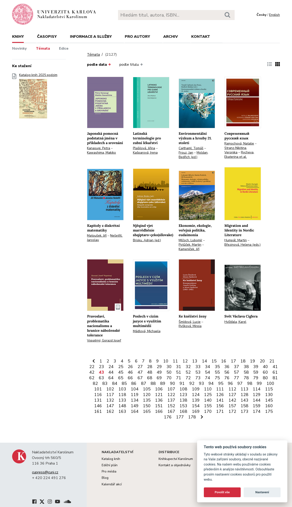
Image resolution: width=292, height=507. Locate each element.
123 (183, 394)
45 (120, 372)
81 (275, 378)
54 (207, 372)
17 (233, 361)
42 (91, 372)
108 (183, 389)
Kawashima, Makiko (101, 152)
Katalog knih (111, 459)
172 (232, 411)
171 (220, 411)
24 (111, 366)
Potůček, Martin (190, 244)
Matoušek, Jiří (97, 235)
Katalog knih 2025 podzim (38, 97)
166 (159, 411)
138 (183, 400)
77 (236, 378)
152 (171, 406)
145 (269, 400)
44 (111, 372)
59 (255, 372)
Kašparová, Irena (145, 152)
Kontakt (200, 36)
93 (201, 383)
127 (232, 394)
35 (217, 366)
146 (98, 406)
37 (236, 366)
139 (196, 400)
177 (180, 417)
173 (244, 411)
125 (208, 394)
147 (110, 406)
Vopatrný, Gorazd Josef (104, 340)
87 (143, 383)
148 (122, 406)
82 (95, 383)
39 (255, 366)
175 (269, 411)
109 (196, 389)
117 (110, 394)
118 (122, 394)
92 (192, 383)
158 (244, 406)
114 (257, 389)
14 (204, 361)
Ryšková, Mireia (190, 326)
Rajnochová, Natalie (239, 143)
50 (169, 372)
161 (98, 411)
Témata (43, 48)
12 (185, 361)
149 (135, 406)
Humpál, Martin (235, 240)
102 (110, 389)
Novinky (19, 48)
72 (188, 378)
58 (246, 372)
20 (262, 361)
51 (178, 372)
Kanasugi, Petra (98, 148)
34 (207, 366)
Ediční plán (110, 465)
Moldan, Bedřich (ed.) (193, 154)
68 (149, 378)
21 (272, 361)
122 (171, 394)
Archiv (170, 36)
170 (208, 411)
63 (101, 378)
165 (147, 411)
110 (208, 389)
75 (217, 378)
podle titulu (131, 64)
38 (246, 366)
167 (171, 411)
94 (211, 383)
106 (159, 389)
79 (255, 378)
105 (147, 389)
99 (259, 383)
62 (91, 378)
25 (120, 366)
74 (207, 378)
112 (232, 389)
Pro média (109, 471)
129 (257, 394)
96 (230, 383)
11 (175, 361)
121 (159, 394)
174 (257, 411)
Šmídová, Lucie (190, 322)
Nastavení (262, 492)
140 (208, 400)
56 (226, 372)
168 (183, 411)
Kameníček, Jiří (189, 249)
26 (130, 366)
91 (182, 383)
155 (208, 406)
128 (244, 394)
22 (91, 366)
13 (194, 361)
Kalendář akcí (112, 484)
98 (249, 383)
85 (124, 383)
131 (98, 400)
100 (270, 383)
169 (196, 411)
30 (169, 366)
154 (196, 406)
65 (120, 378)
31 (178, 366)
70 (169, 378)
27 (140, 366)
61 (275, 372)
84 (114, 383)
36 (226, 366)
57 (236, 372)
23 (101, 366)
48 (149, 372)
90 (172, 383)
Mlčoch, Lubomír (190, 240)
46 (130, 372)
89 (162, 383)
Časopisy (47, 36)
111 (220, 389)
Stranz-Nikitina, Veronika (235, 150)
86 (133, 383)
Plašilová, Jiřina (144, 148)
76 (226, 378)
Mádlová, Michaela (146, 331)
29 (159, 366)
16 (223, 361)
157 (232, 406)
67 (140, 378)
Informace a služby (91, 36)
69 (159, 378)
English (274, 15)
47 (140, 372)
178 (192, 417)
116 (98, 394)
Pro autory (137, 36)
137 (171, 400)
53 (198, 372)
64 (111, 378)
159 (257, 406)
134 (135, 400)
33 (198, 366)
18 (243, 361)
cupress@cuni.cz (45, 472)
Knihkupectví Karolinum (176, 459)
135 (147, 400)
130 (269, 394)
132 (110, 400)
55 (217, 372)
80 (265, 378)
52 (188, 372)
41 (275, 366)
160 (269, 406)
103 (122, 389)
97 (240, 383)
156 (220, 406)
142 (232, 400)
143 (244, 400)
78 (246, 378)
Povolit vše (222, 492)
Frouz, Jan (186, 152)
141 (220, 400)
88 (153, 383)
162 (110, 411)
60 (265, 372)
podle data (99, 64)
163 (122, 411)
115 (269, 389)
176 (168, 417)
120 (147, 394)
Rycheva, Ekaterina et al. (239, 154)
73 (198, 378)
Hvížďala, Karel (235, 322)
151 (159, 406)
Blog (105, 478)
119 (135, 394)
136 (159, 400)
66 (130, 378)
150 (147, 406)
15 (214, 361)
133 (122, 400)
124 (196, 394)
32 (188, 366)
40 (265, 366)
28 (149, 366)
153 (183, 406)
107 (171, 389)
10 (165, 361)
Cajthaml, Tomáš (191, 148)
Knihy (18, 36)
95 (220, 383)
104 (135, 389)
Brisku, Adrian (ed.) (147, 240)
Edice (64, 48)
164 (135, 411)
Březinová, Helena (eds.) (242, 244)
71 (178, 378)
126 (220, 394)
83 (105, 383)
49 (159, 372)
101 (98, 389)
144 (257, 400)
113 (244, 389)
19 (252, 361)
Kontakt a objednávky (175, 465)
